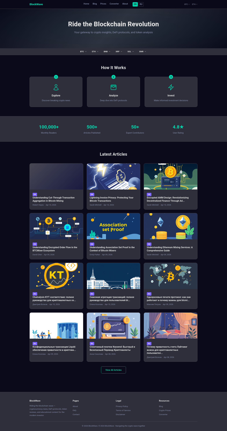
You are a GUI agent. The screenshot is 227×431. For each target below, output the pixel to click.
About (125, 4)
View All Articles (113, 370)
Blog (95, 4)
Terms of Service (123, 410)
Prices (103, 4)
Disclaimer (120, 414)
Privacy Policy (122, 406)
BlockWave (36, 4)
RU (141, 4)
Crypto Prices (165, 410)
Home (86, 4)
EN (135, 4)
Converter (114, 4)
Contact (76, 414)
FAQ (74, 410)
